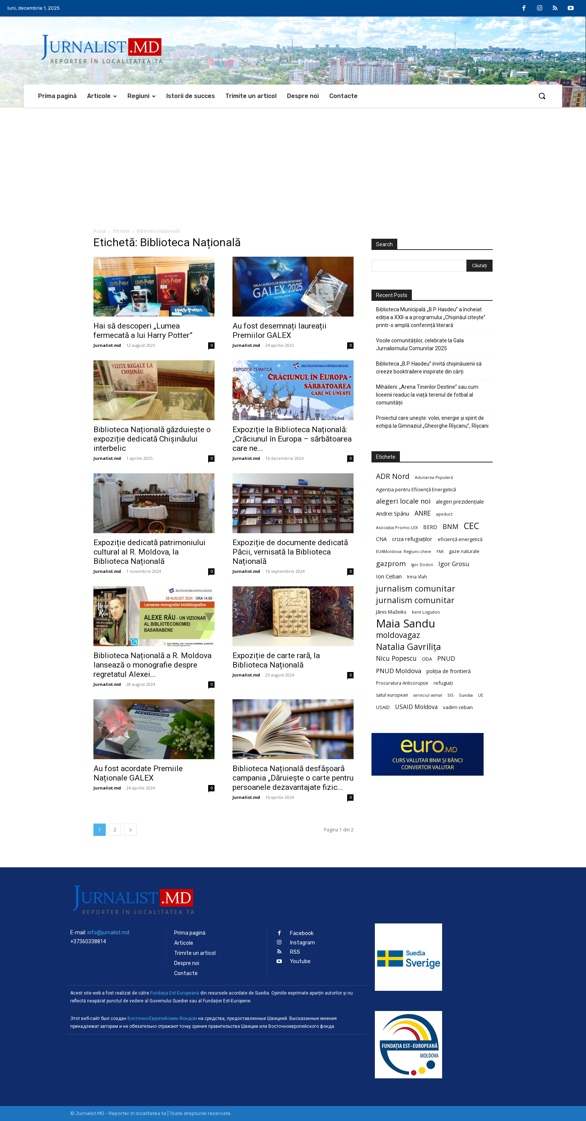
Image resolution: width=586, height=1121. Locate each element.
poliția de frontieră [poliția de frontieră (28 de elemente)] (448, 671)
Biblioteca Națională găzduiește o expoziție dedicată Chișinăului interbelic (152, 439)
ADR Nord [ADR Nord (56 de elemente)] (393, 476)
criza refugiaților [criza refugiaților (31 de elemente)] (412, 539)
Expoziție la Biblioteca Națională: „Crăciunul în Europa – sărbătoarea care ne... (292, 439)
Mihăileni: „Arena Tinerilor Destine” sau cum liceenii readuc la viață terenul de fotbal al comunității (427, 395)
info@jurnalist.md (108, 932)
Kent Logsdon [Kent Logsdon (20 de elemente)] (426, 612)
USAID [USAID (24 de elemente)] (383, 707)
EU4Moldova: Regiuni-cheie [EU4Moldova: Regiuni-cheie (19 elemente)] (403, 551)
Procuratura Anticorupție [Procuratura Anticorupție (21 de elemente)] (402, 683)
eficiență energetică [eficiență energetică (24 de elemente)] (460, 539)
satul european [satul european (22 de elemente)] (392, 695)
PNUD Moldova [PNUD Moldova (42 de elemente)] (398, 671)
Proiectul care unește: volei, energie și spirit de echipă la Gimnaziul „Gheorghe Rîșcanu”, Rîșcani (432, 422)
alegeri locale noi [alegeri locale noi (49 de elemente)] (403, 501)
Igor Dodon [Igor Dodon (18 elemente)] (422, 564)
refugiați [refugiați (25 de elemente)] (443, 682)
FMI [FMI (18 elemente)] (440, 551)
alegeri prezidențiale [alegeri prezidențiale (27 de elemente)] (460, 501)
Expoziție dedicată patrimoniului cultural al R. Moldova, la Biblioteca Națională (149, 552)
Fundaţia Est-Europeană (174, 993)
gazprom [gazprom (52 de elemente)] (391, 563)
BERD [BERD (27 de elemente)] (430, 527)
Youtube (300, 961)
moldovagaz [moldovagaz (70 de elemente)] (398, 635)
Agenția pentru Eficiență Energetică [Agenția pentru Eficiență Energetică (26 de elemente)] (416, 489)
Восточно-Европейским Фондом (162, 1018)
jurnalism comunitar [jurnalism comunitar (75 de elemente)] (415, 600)
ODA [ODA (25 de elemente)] (427, 659)
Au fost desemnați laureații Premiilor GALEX (279, 330)
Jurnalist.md (107, 345)
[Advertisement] (293, 163)
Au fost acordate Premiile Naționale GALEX (138, 773)
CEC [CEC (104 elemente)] (471, 525)
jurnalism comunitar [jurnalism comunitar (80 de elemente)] (415, 588)
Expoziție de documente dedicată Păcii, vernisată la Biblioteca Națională (290, 552)
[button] (542, 96)
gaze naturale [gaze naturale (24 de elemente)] (464, 551)
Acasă (99, 231)
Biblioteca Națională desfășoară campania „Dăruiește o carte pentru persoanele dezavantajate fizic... (293, 778)
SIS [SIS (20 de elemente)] (450, 695)
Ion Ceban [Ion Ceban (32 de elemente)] (389, 576)
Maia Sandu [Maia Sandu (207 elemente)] (405, 623)
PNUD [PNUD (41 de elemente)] (446, 658)
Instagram (302, 943)
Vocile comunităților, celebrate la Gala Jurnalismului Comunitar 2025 (420, 344)
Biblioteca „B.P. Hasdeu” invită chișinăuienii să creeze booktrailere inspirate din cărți (429, 368)
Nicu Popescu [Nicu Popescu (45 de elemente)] (396, 658)
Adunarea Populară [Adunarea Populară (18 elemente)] (434, 477)
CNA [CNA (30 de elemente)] (381, 539)
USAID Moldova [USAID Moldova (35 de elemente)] (416, 707)
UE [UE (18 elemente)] (480, 695)
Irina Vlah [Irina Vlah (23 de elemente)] (417, 577)
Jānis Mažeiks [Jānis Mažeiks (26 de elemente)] (391, 611)
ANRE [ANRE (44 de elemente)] (422, 513)
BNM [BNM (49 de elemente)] (450, 527)
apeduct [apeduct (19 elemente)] (444, 514)
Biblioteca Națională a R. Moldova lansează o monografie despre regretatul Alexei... (152, 665)
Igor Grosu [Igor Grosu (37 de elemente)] (453, 564)
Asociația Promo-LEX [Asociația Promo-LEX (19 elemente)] (397, 527)
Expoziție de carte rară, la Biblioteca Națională (276, 660)
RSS (295, 952)
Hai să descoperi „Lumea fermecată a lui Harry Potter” (142, 330)
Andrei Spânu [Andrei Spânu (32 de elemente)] (392, 513)
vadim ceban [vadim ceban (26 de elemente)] (458, 707)
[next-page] (130, 830)
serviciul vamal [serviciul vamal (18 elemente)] (427, 695)
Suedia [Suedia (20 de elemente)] (466, 695)
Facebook (302, 933)
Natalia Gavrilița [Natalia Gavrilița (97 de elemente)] (408, 647)
